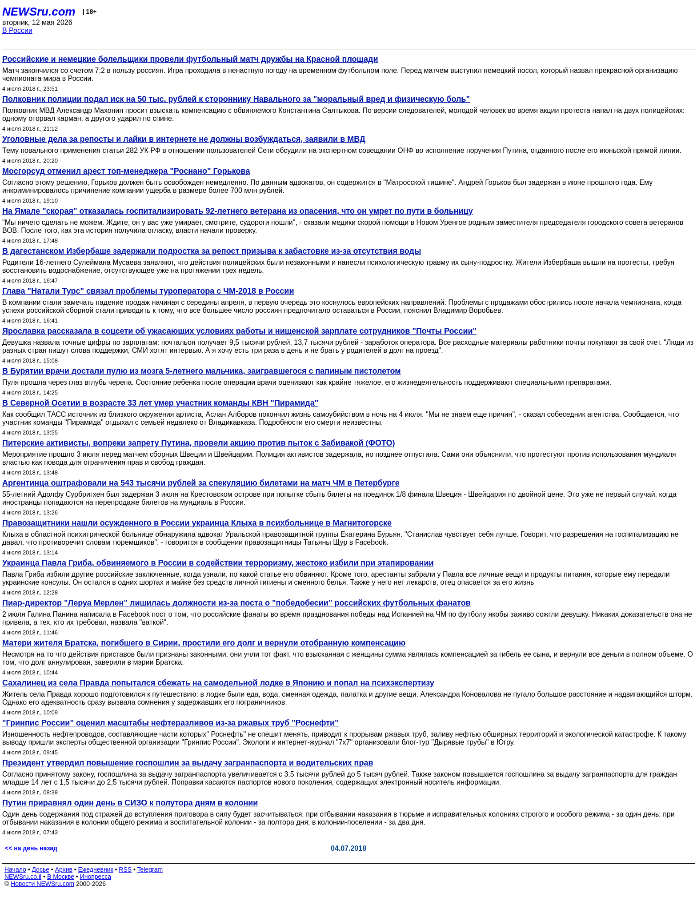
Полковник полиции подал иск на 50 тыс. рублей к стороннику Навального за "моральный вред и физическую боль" (236, 99)
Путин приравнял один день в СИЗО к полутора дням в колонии (130, 802)
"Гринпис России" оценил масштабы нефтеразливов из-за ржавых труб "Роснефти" (170, 722)
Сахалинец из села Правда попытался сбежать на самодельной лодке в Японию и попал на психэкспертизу (218, 682)
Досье (40, 869)
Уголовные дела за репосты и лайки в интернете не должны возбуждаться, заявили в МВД (183, 139)
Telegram (150, 869)
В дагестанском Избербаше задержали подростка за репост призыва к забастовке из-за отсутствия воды (211, 251)
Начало (15, 869)
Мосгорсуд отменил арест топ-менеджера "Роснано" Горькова (126, 171)
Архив (63, 869)
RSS (125, 869)
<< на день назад (31, 848)
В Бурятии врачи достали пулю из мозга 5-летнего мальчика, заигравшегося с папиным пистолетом (201, 371)
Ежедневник (95, 869)
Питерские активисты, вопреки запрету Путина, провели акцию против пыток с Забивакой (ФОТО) (198, 443)
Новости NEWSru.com (42, 883)
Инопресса (96, 876)
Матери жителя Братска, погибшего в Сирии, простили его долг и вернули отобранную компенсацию (203, 642)
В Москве (60, 876)
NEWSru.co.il (22, 876)
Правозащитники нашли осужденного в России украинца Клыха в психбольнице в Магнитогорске (197, 522)
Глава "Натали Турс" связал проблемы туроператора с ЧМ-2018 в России (148, 291)
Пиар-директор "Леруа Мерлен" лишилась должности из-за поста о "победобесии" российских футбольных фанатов (236, 602)
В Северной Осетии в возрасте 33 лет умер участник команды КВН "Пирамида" (160, 403)
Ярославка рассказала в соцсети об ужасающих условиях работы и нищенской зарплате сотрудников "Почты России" (239, 331)
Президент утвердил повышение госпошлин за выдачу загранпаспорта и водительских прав (187, 762)
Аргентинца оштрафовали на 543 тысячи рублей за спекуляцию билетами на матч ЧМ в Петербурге (201, 482)
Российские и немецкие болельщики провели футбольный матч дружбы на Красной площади (190, 59)
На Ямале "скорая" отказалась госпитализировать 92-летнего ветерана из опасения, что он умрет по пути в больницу (237, 211)
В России (17, 30)
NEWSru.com (39, 11)
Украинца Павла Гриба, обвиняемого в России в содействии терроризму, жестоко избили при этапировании (218, 562)
